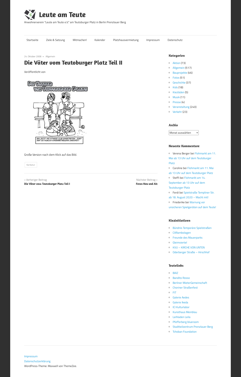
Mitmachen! (80, 40)
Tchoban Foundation (185, 331)
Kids (175, 87)
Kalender (99, 40)
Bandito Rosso (181, 278)
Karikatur (31, 164)
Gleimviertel (180, 242)
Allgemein (50, 56)
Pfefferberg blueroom (186, 322)
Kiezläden (178, 92)
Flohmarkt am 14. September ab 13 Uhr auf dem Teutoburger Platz (187, 183)
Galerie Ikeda (180, 302)
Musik (176, 97)
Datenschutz (175, 40)
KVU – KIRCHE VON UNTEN (189, 247)
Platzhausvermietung (126, 40)
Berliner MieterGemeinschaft (190, 282)
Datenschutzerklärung (37, 361)
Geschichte (179, 82)
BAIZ (175, 273)
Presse (177, 102)
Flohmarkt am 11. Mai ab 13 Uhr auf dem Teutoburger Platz (192, 158)
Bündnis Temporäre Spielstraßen (192, 228)
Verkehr (177, 112)
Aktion (176, 63)
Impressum (153, 40)
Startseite (32, 40)
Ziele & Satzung (55, 40)
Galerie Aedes (181, 297)
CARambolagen (182, 233)
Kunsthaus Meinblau (185, 312)
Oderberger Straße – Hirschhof (191, 252)
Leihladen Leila (181, 317)
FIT (174, 292)
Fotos (176, 77)
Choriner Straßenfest (185, 287)
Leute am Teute (62, 14)
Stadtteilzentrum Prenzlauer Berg (193, 327)
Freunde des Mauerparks (187, 237)
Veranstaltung (181, 107)
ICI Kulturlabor (181, 307)
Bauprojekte (180, 73)
